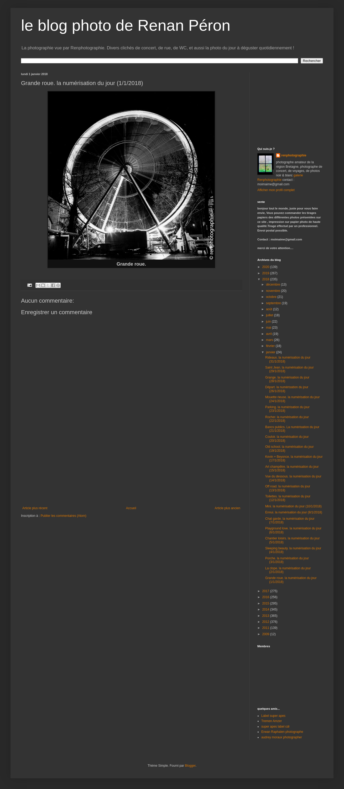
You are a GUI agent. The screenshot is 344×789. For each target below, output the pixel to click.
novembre (273, 291)
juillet (270, 315)
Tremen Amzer (271, 721)
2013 (266, 616)
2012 (266, 622)
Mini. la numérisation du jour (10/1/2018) (293, 506)
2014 (266, 609)
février (271, 346)
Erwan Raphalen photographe (282, 732)
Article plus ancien (227, 508)
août (269, 309)
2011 (266, 628)
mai (269, 327)
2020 (266, 267)
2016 (266, 597)
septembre (274, 303)
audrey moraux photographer (281, 737)
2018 (266, 279)
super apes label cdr (275, 726)
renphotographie (293, 155)
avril (269, 334)
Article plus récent (34, 508)
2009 (266, 634)
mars (270, 340)
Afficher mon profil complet (276, 190)
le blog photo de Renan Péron (125, 25)
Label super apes (273, 716)
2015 (266, 603)
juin (269, 321)
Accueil (131, 508)
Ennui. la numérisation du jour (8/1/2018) (293, 512)
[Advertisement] (131, 467)
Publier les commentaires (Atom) (63, 516)
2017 (266, 591)
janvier (271, 352)
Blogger (190, 765)
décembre (273, 284)
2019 (266, 273)
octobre (271, 297)
